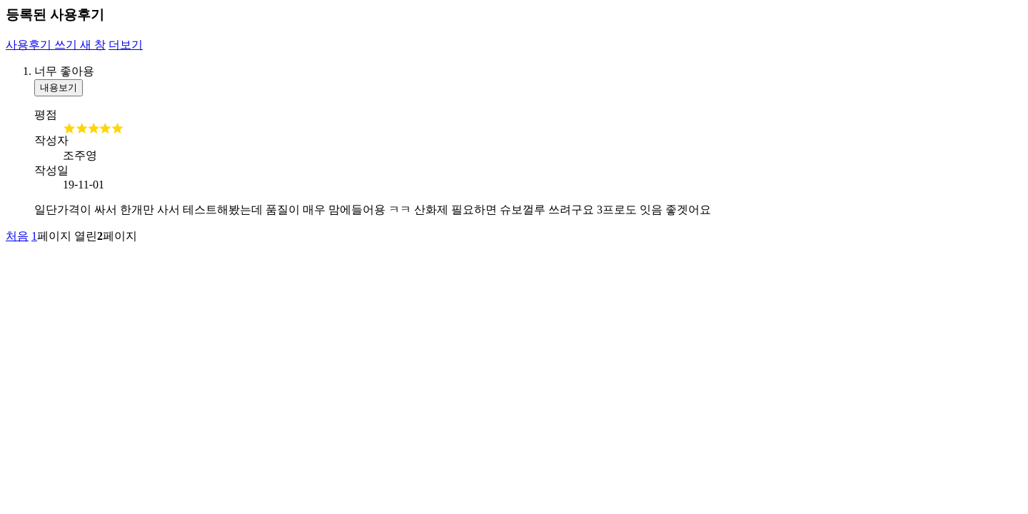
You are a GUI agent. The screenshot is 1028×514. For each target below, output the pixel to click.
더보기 (126, 45)
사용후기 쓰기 (56, 45)
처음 (17, 236)
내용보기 (58, 87)
